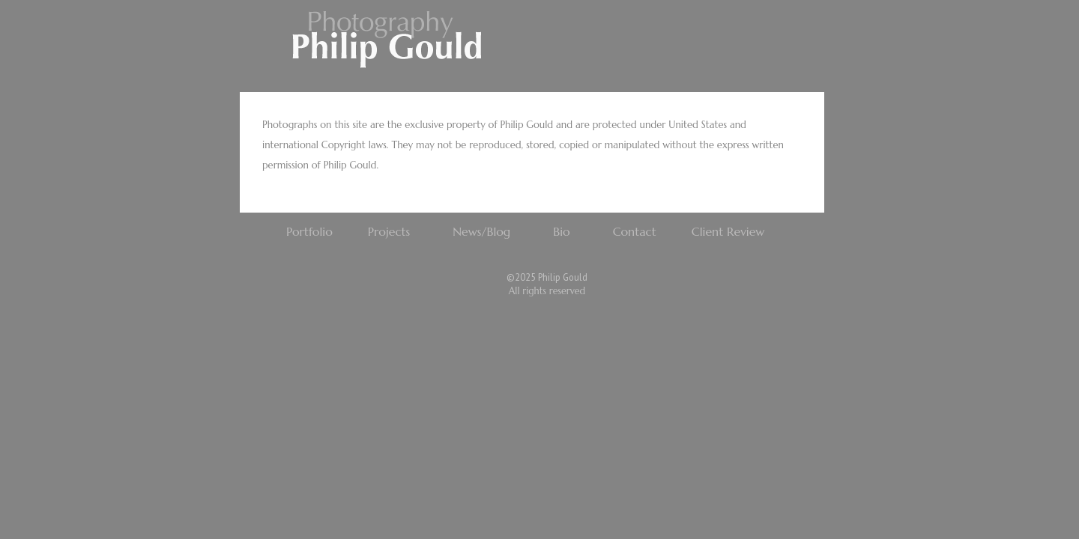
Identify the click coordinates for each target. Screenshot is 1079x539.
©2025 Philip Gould (547, 277)
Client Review (728, 231)
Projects (389, 231)
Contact (634, 231)
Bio (561, 231)
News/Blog (481, 231)
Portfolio (309, 231)
